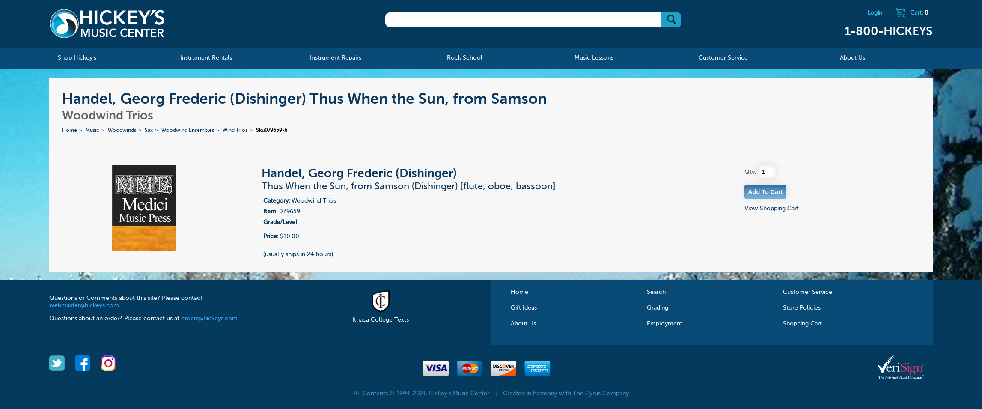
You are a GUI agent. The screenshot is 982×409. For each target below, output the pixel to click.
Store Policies (802, 308)
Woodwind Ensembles (187, 130)
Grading (657, 308)
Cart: (919, 13)
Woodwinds (122, 130)
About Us (523, 324)
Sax (149, 130)
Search (656, 292)
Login (874, 13)
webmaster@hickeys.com (84, 305)
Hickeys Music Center (107, 23)
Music (92, 130)
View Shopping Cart (771, 209)
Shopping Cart (802, 324)
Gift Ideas (524, 308)
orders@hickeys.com (209, 319)
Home (69, 130)
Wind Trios (235, 130)
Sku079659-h (271, 130)
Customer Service (807, 292)
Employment (664, 324)
